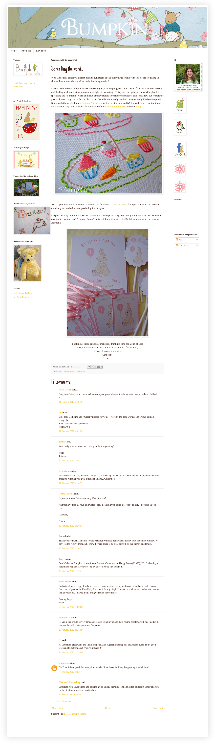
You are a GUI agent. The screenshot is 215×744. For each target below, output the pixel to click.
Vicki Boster (65, 581)
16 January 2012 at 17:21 (71, 571)
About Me (26, 50)
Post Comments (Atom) (75, 714)
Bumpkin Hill (66, 617)
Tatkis (62, 441)
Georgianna (65, 471)
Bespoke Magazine (91, 103)
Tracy (62, 559)
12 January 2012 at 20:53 (71, 526)
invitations (81, 371)
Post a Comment (63, 701)
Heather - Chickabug (69, 682)
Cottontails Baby (24, 293)
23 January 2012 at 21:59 (71, 630)
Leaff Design (65, 389)
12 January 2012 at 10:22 (71, 483)
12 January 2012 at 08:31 (71, 460)
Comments (182, 245)
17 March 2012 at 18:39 (70, 694)
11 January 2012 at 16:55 (70, 402)
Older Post (158, 708)
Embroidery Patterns (115, 106)
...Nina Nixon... (66, 493)
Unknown (64, 663)
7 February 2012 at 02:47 (71, 672)
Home (13, 50)
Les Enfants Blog (118, 204)
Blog (138, 106)
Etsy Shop (41, 50)
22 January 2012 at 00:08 (71, 607)
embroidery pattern (67, 371)
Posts (179, 239)
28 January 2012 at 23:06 (71, 652)
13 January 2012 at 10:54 (71, 548)
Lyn (61, 412)
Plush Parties (22, 297)
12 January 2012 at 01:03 (71, 431)
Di (60, 640)
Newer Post (57, 708)
